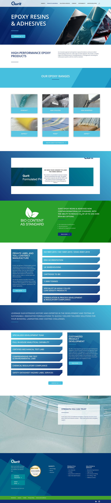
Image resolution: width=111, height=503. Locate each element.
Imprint (19, 497)
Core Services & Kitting (92, 473)
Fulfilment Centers (91, 477)
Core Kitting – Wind (91, 475)
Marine (51, 470)
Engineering (90, 472)
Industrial (52, 472)
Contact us (17, 36)
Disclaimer (13, 497)
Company (74, 3)
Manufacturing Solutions (93, 470)
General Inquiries (17, 476)
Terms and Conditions (41, 497)
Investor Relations (92, 3)
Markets (43, 3)
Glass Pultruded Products (74, 475)
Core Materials (71, 470)
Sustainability (81, 3)
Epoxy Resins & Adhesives (74, 473)
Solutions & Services (65, 3)
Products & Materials (52, 3)
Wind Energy (53, 468)
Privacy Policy (31, 497)
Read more (64, 234)
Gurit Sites (16, 482)
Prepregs (70, 472)
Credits (24, 497)
